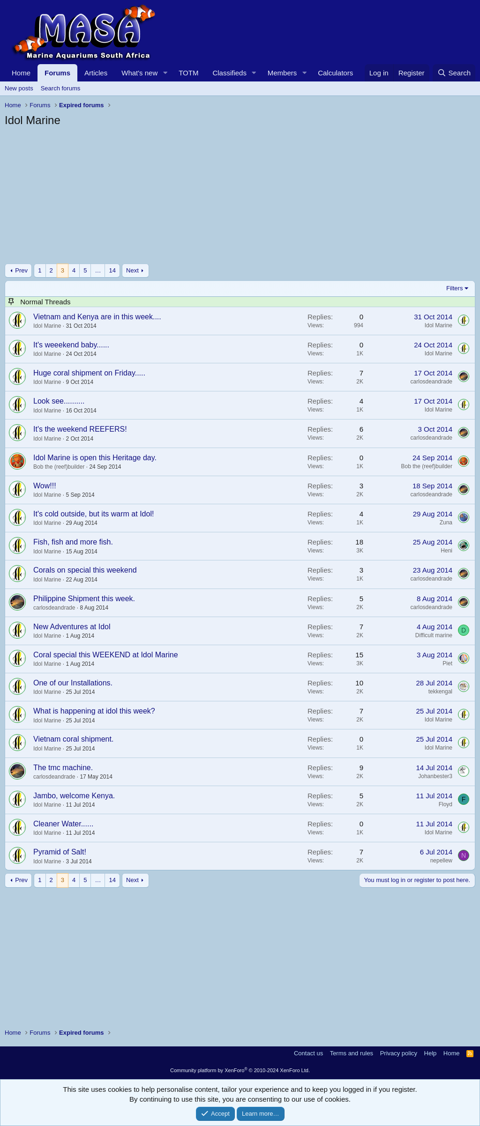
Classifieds (229, 73)
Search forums (61, 88)
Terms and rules (351, 1053)
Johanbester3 (435, 776)
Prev (21, 270)
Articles (95, 73)
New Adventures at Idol (72, 627)
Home (21, 73)
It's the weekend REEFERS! (80, 429)
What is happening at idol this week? (94, 711)
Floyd (445, 804)
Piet (447, 663)
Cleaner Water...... (63, 824)
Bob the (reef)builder (58, 467)
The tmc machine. (63, 768)
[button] (165, 72)
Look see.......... (58, 401)
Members (282, 73)
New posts (19, 88)
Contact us (308, 1053)
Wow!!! (44, 486)
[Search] (454, 72)
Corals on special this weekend (85, 570)
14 (112, 270)
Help (430, 1053)
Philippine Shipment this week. (84, 599)
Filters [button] (454, 288)
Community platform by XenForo (240, 1070)
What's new (139, 73)
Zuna (446, 522)
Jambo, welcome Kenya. (74, 796)
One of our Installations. (72, 683)
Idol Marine (47, 326)
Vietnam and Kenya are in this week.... (97, 317)
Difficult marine (433, 635)
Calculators (335, 73)
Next (132, 270)
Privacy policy (398, 1053)
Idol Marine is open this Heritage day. (95, 458)
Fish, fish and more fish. (73, 542)
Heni (446, 550)
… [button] (98, 270)
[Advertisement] (240, 198)
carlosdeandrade (431, 381)
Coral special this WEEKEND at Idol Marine (105, 655)
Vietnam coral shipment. (73, 739)
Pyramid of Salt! (59, 852)
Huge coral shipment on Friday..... (89, 373)
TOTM (188, 73)
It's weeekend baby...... (71, 345)
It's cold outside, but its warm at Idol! (93, 514)
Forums (57, 73)
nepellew (441, 860)
